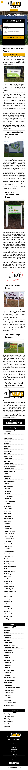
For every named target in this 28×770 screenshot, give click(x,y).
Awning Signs (8, 441)
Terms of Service (14, 754)
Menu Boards (7, 513)
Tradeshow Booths (9, 569)
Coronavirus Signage (10, 466)
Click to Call (14, 9)
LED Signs (7, 503)
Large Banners (8, 506)
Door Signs (7, 483)
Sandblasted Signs (9, 551)
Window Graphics (9, 614)
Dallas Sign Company (14, 749)
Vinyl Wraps (7, 599)
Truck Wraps (7, 576)
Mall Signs (7, 675)
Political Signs (8, 685)
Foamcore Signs (8, 496)
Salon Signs (7, 697)
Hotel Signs (7, 667)
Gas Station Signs (9, 660)
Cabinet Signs (8, 456)
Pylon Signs (7, 541)
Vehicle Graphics (8, 584)
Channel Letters (8, 463)
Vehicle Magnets (8, 589)
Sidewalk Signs (8, 553)
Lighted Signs (8, 508)
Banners (6, 443)
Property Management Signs (12, 687)
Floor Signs (7, 493)
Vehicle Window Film (10, 591)
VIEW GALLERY (14, 54)
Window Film (7, 611)
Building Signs (8, 451)
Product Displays (8, 536)
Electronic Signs (8, 486)
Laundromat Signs (9, 670)
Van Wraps (7, 579)
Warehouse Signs (9, 705)
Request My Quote (14, 37)
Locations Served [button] (14, 759)
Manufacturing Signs (10, 677)
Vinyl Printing (8, 596)
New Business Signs (9, 680)
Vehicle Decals (8, 581)
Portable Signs (8, 528)
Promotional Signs (9, 538)
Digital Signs (7, 478)
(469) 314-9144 (14, 7)
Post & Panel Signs (9, 531)
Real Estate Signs (9, 690)
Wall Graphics (8, 601)
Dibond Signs (7, 476)
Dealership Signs (8, 652)
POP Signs (7, 523)
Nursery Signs (8, 682)
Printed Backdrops (9, 533)
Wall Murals (7, 604)
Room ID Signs (8, 546)
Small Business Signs (10, 702)
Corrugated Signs (9, 468)
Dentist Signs (7, 655)
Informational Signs (9, 501)
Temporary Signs (9, 561)
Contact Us (14, 756)
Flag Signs (7, 488)
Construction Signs (9, 645)
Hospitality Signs (8, 665)
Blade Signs (7, 446)
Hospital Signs (8, 662)
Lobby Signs (7, 511)
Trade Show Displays (10, 566)
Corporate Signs (8, 650)
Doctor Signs (7, 657)
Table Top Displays (9, 559)
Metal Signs (7, 516)
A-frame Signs (8, 431)
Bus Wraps (7, 453)
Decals (6, 473)
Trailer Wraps (8, 574)
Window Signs (8, 616)
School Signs (7, 700)
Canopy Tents (8, 458)
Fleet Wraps (7, 491)
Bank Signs (7, 630)
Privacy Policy (14, 751)
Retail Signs (7, 695)
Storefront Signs (8, 556)
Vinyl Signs (7, 726)
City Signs (7, 640)
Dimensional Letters (9, 481)
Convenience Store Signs (11, 647)
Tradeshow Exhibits (9, 571)
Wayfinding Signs (9, 609)
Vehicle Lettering (9, 586)
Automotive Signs (9, 627)
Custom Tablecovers (9, 471)
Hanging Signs (8, 498)
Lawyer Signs (7, 672)
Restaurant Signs (9, 692)
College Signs (8, 642)
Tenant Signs (7, 563)
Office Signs (7, 521)
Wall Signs (7, 606)
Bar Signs (6, 632)
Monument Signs (8, 518)
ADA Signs (7, 433)
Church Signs (7, 637)
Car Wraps (7, 461)
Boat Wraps (7, 448)
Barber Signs (7, 635)
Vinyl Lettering (8, 594)
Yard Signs (7, 619)
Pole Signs (7, 526)
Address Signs (8, 438)
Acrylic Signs (7, 436)
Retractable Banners (9, 543)
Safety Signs (7, 548)
